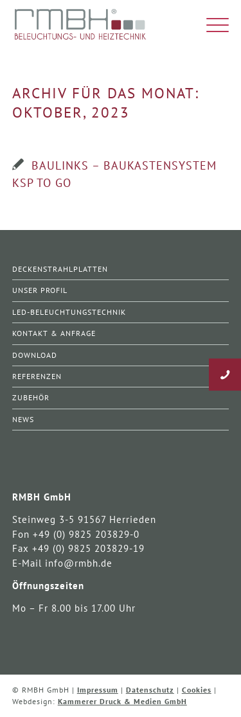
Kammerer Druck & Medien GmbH (122, 701)
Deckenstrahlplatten (60, 269)
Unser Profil (39, 290)
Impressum (97, 690)
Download (34, 355)
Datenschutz (150, 690)
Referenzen (37, 376)
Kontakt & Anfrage (54, 333)
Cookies (196, 690)
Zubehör (30, 397)
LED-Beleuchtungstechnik (69, 312)
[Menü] (211, 25)
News (23, 419)
